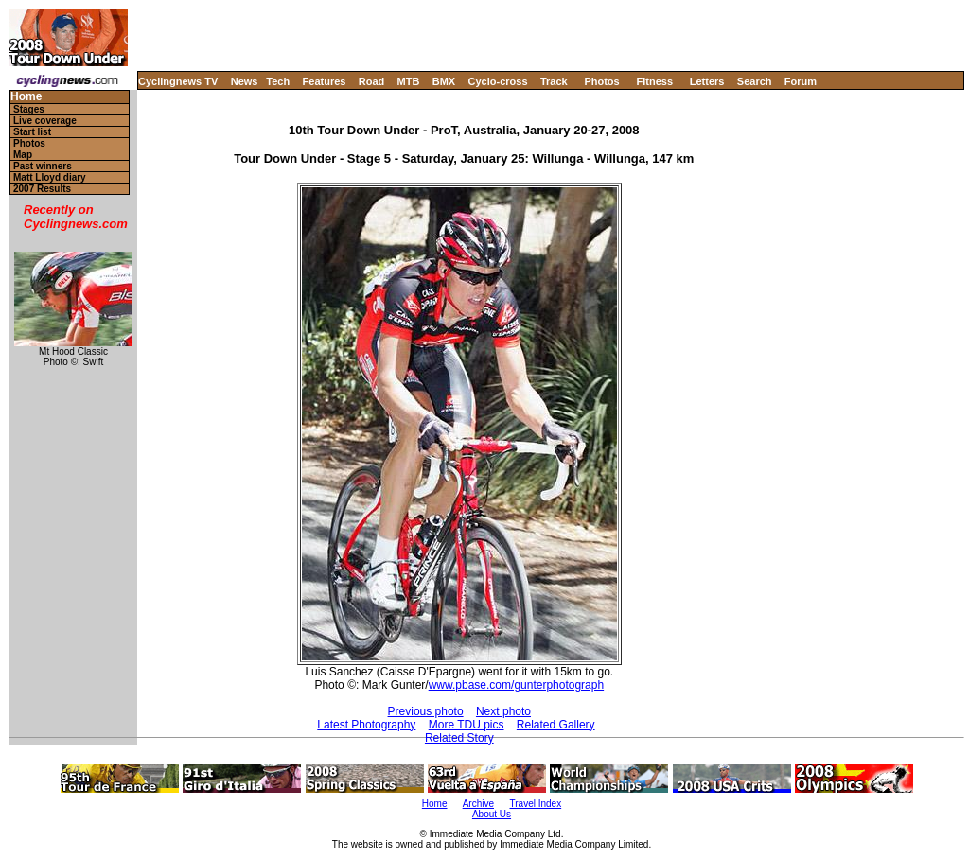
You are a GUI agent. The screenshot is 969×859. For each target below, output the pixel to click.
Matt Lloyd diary (49, 177)
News (244, 81)
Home (26, 97)
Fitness (654, 81)
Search (754, 81)
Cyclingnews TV (178, 81)
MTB (408, 81)
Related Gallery (556, 724)
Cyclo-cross (498, 81)
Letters (707, 81)
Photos (601, 81)
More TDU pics (466, 724)
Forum (800, 81)
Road (372, 81)
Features (324, 81)
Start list (32, 132)
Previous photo (426, 711)
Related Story (459, 738)
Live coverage (45, 120)
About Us (491, 814)
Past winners (42, 166)
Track (554, 81)
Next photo (503, 711)
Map (22, 154)
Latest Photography (366, 724)
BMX (443, 81)
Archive (478, 803)
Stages (28, 109)
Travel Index (536, 803)
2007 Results (42, 189)
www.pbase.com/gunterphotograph (516, 685)
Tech (278, 81)
